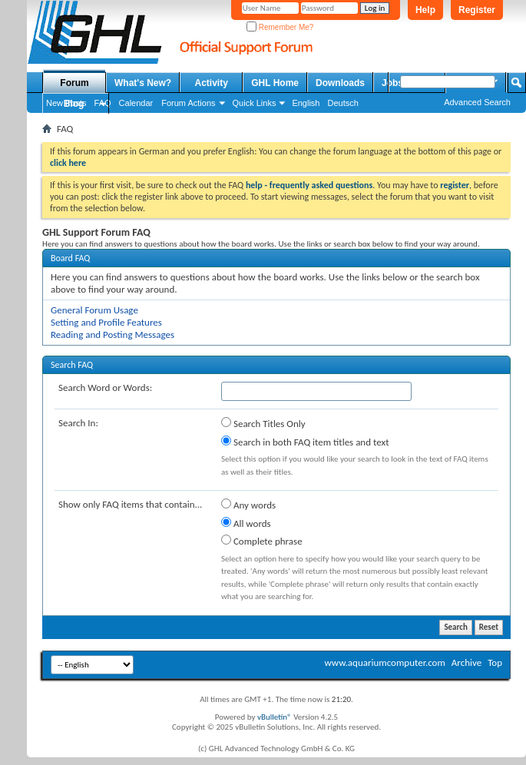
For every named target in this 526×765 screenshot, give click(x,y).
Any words (248, 504)
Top (495, 662)
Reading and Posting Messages (112, 334)
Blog (74, 103)
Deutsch (342, 103)
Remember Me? (279, 27)
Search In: (78, 423)
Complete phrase (262, 541)
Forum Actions (188, 103)
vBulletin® (274, 717)
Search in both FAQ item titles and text (305, 441)
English (305, 103)
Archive (466, 662)
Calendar (136, 103)
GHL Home (275, 83)
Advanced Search (477, 102)
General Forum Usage (94, 310)
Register (476, 10)
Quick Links (254, 103)
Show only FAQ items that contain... (130, 504)
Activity (211, 83)
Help (425, 10)
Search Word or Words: (105, 387)
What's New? (142, 83)
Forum (74, 83)
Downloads (340, 83)
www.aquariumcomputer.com (384, 662)
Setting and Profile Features (106, 322)
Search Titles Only (263, 423)
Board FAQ (70, 258)
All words (246, 523)
